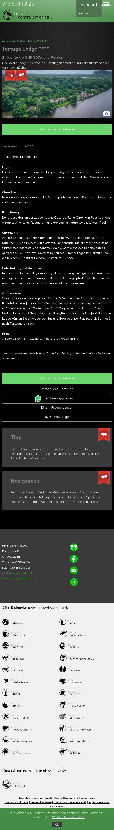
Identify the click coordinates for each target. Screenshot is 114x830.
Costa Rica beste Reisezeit (70, 802)
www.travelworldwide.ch (17, 578)
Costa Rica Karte (41, 802)
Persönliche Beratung (57, 389)
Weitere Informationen (68, 817)
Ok (57, 824)
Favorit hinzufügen (57, 417)
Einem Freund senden (57, 408)
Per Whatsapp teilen (58, 398)
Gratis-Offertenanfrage (74, 129)
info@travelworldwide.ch (17, 573)
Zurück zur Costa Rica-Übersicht (24, 40)
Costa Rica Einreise (16, 802)
